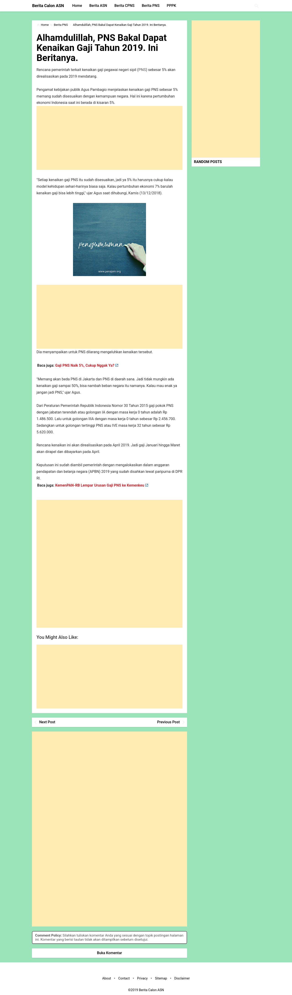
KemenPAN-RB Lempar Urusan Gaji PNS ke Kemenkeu (99, 485)
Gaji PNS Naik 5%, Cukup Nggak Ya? (84, 365)
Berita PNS (151, 5)
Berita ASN (98, 5)
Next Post (47, 722)
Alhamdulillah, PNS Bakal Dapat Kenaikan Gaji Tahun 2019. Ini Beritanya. (101, 47)
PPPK (171, 5)
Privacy (142, 978)
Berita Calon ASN (48, 5)
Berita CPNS (124, 5)
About (106, 978)
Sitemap (161, 978)
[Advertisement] (109, 138)
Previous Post (168, 722)
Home (77, 5)
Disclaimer (182, 978)
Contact (124, 978)
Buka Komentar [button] (109, 953)
